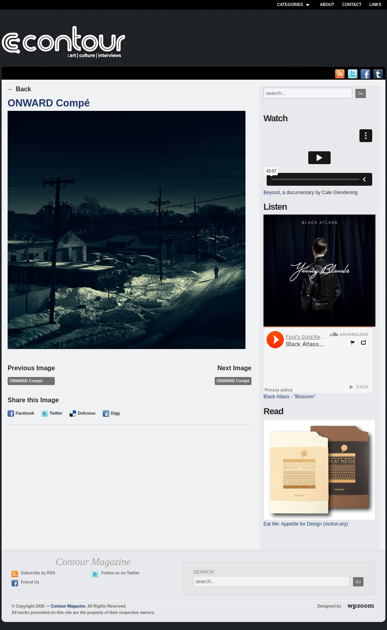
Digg (115, 413)
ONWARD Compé (49, 102)
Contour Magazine (68, 606)
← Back (19, 89)
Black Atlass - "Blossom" (289, 396)
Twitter (56, 413)
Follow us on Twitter (120, 573)
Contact (351, 4)
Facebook (25, 413)
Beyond (271, 192)
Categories (294, 4)
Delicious (86, 413)
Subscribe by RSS (38, 573)
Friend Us (30, 582)
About (327, 4)
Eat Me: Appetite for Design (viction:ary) (305, 524)
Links (375, 4)
